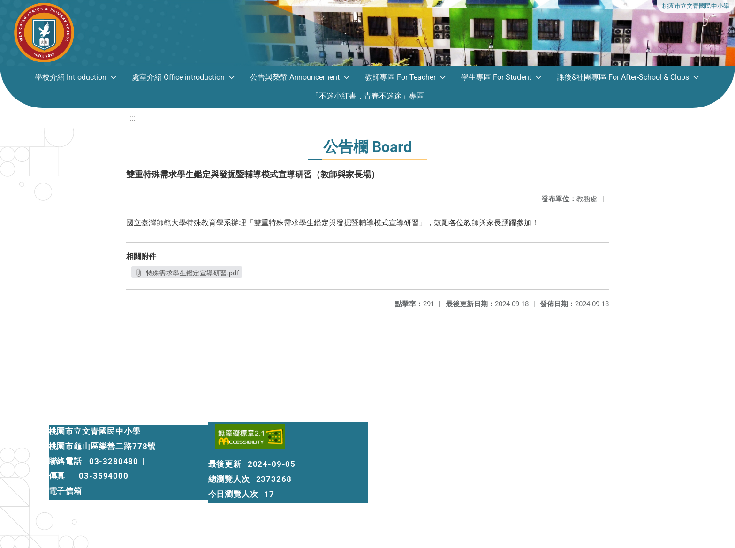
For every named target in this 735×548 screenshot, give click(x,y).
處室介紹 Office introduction (178, 77)
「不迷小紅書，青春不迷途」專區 (367, 95)
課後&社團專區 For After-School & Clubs (623, 77)
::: (133, 118)
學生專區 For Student (496, 77)
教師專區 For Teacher (400, 77)
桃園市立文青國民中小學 (695, 5)
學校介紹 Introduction (70, 77)
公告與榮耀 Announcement (295, 77)
